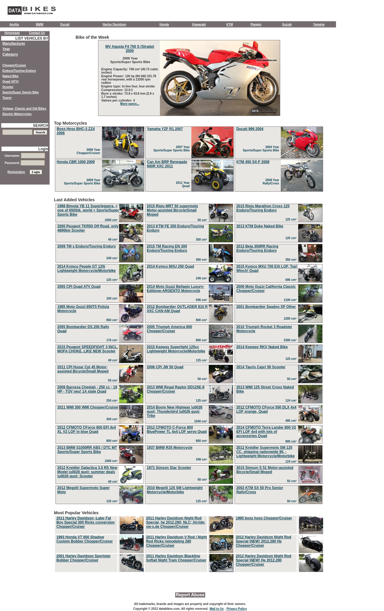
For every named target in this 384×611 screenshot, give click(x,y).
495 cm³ (291, 420)
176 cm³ (112, 340)
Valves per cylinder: (117, 100)
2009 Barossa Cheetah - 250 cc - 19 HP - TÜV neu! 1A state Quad (87, 389)
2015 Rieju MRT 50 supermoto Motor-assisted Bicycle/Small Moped (172, 210)
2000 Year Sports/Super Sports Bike (129, 60)
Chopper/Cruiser (14, 65)
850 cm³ (112, 320)
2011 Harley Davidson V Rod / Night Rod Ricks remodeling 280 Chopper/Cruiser (176, 541)
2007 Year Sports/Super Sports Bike (172, 148)
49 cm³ (113, 239)
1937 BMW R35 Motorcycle (169, 447)
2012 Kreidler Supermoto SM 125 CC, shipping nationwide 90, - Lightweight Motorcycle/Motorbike (265, 451)
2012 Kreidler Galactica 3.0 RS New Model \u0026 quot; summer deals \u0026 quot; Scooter (87, 472)
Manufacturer (13, 43)
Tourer (7, 97)
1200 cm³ (291, 318)
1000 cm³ (112, 220)
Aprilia (14, 24)
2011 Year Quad (183, 184)
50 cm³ (202, 220)
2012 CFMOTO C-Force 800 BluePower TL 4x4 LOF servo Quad (177, 429)
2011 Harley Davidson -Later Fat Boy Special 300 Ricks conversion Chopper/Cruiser (85, 522)
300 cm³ (202, 259)
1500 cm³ (201, 421)
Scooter (8, 87)
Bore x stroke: (112, 93)
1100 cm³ (291, 300)
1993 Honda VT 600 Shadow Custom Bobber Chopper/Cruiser (84, 539)
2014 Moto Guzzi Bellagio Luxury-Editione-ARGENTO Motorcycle (175, 288)
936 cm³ (202, 300)
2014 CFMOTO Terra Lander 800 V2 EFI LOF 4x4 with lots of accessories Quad (266, 431)
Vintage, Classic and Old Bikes (24, 108)
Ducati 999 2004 (249, 129)
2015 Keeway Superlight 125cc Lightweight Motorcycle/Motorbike (176, 349)
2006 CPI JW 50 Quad (165, 367)
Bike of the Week (189, 75)
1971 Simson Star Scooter (169, 468)
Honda (164, 24)
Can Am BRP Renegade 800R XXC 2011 (167, 164)
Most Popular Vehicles (189, 541)
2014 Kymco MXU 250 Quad (170, 266)
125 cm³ (291, 219)
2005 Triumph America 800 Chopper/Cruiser (169, 329)
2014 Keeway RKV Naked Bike (262, 347)
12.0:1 (128, 90)
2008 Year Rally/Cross (271, 181)
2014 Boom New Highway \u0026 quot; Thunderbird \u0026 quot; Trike (174, 411)
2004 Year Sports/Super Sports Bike (262, 148)
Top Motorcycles (189, 157)
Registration (16, 172)
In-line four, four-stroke (138, 86)
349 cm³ (202, 459)
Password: (25, 163)
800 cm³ (202, 320)
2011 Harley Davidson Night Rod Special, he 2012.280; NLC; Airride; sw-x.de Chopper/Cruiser (176, 522)
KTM (229, 24)
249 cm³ (112, 258)
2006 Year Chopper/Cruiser (89, 151)
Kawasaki (199, 24)
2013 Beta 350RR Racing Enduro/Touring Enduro (257, 248)
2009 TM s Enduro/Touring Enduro (86, 246)
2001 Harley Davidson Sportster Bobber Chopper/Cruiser (83, 558)
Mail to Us (216, 608)
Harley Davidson (114, 24)
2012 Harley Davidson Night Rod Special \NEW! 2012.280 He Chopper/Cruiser (263, 541)
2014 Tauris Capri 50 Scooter (261, 367)
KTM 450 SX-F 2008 (252, 162)
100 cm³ (112, 298)
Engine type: (111, 86)
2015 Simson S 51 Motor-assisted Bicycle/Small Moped (264, 470)
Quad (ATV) (10, 81)
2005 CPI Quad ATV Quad (78, 286)
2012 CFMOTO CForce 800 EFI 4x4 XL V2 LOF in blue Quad (86, 429)
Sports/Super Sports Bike (20, 92)
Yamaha (319, 24)
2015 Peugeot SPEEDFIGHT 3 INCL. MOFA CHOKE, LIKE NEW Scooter (87, 349)
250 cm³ (112, 400)
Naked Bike (10, 76)
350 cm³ (202, 239)
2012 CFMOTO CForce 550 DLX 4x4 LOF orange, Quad (266, 409)
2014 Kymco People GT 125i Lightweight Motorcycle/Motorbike (86, 268)
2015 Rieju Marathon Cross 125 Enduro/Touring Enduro (263, 208)
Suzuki (287, 24)
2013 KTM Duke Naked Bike (260, 226)
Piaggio (255, 24)
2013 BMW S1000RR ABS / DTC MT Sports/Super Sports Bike (87, 449)
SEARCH (40, 125)
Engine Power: (113, 76)
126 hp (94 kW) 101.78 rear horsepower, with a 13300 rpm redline (128, 79)
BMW (40, 24)
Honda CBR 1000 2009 (76, 162)
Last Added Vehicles (189, 351)
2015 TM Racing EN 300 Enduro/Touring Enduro (167, 248)
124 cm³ (291, 400)
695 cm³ (291, 279)
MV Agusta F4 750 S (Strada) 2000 (129, 48)
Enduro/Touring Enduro (19, 70)
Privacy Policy (236, 608)
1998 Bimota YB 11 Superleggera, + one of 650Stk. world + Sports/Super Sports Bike (88, 210)
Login (43, 149)
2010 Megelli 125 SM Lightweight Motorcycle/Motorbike (174, 490)
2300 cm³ (291, 340)
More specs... (129, 103)
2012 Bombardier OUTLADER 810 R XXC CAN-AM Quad (177, 309)
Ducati (65, 24)
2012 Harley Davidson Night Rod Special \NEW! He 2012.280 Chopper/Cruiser (263, 560)
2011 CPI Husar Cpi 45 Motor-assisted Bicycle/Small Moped (83, 369)
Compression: (112, 90)
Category (10, 54)
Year (6, 49)
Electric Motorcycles (17, 114)
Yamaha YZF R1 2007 (165, 129)
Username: (24, 155)
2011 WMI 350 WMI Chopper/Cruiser (87, 407)
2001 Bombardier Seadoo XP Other (266, 307)
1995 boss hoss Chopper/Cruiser (264, 518)
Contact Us (37, 33)
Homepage (12, 33)
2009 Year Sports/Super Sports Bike (83, 181)
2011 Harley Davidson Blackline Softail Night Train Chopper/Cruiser (176, 558)
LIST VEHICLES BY (31, 38)
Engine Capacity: (115, 69)
